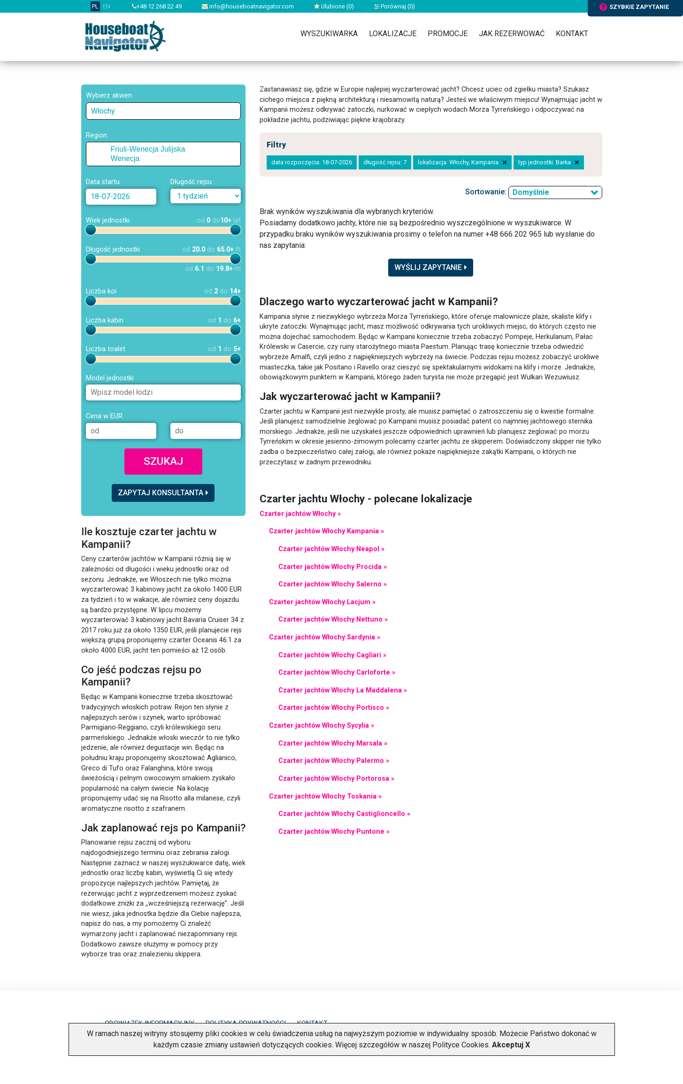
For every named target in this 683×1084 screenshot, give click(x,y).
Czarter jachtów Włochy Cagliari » (332, 655)
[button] (95, 149)
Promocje (448, 33)
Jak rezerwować (512, 33)
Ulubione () (334, 6)
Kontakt (572, 33)
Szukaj (163, 461)
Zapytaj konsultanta (163, 492)
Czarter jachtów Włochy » (300, 514)
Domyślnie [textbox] (531, 192)
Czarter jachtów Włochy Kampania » (326, 531)
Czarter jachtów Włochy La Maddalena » (342, 690)
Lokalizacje (392, 33)
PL (95, 6)
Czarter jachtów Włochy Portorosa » (336, 779)
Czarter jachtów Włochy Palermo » (333, 761)
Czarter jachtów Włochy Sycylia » (321, 726)
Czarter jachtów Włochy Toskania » (325, 796)
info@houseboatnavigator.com (248, 6)
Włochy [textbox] (103, 111)
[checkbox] (103, 149)
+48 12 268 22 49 (157, 6)
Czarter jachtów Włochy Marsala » (332, 743)
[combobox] (163, 111)
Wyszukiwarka (329, 33)
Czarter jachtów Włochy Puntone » (334, 832)
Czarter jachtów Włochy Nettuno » (333, 619)
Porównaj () (394, 6)
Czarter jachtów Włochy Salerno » (332, 584)
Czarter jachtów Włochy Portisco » (333, 708)
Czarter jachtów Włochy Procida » (332, 567)
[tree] (163, 154)
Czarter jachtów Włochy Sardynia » (324, 637)
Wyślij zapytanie (430, 267)
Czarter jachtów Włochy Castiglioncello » (344, 814)
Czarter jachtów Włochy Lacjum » (322, 602)
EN (106, 6)
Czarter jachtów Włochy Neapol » (331, 549)
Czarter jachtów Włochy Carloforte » (336, 673)
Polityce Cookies (460, 1044)
